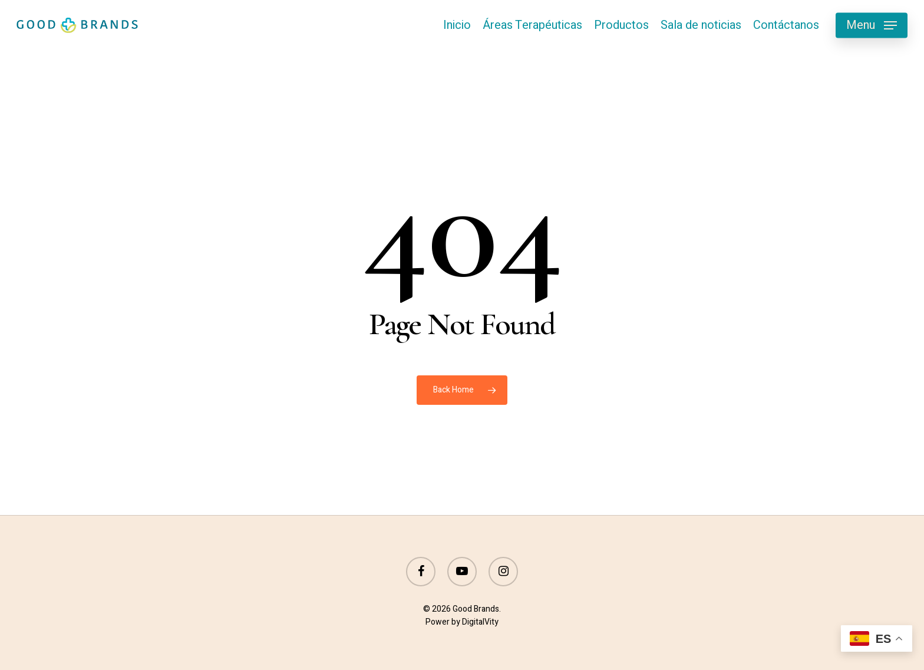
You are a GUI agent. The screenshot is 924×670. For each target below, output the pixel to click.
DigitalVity (480, 622)
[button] (872, 25)
